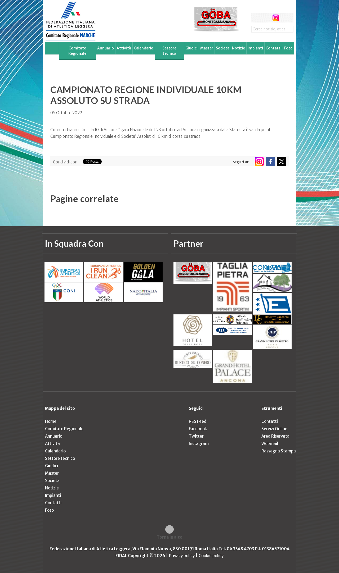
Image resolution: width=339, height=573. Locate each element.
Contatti (274, 48)
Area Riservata (275, 436)
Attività (124, 48)
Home (50, 421)
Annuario (105, 48)
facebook (256, 18)
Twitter (196, 436)
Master (206, 48)
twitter (265, 18)
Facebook (198, 428)
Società (222, 48)
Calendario (143, 48)
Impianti (255, 48)
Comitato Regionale (77, 51)
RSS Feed (197, 421)
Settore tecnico (169, 51)
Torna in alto (169, 537)
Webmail (269, 443)
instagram (276, 18)
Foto (288, 48)
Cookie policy (211, 555)
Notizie (238, 48)
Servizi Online (274, 428)
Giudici (191, 48)
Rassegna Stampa (278, 450)
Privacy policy (182, 555)
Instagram (199, 443)
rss (285, 18)
